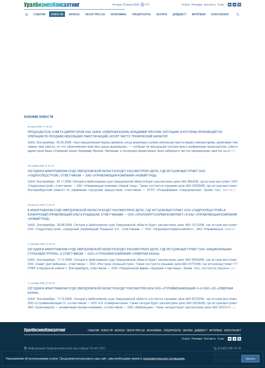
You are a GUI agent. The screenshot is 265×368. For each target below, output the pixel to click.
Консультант (232, 330)
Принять (250, 358)
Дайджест (201, 330)
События (39, 14)
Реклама (197, 5)
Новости (107, 330)
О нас (221, 5)
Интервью (215, 330)
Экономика (153, 330)
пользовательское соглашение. (164, 358)
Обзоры (188, 330)
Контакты (210, 5)
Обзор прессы (95, 14)
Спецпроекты (172, 330)
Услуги (186, 6)
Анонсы (74, 14)
